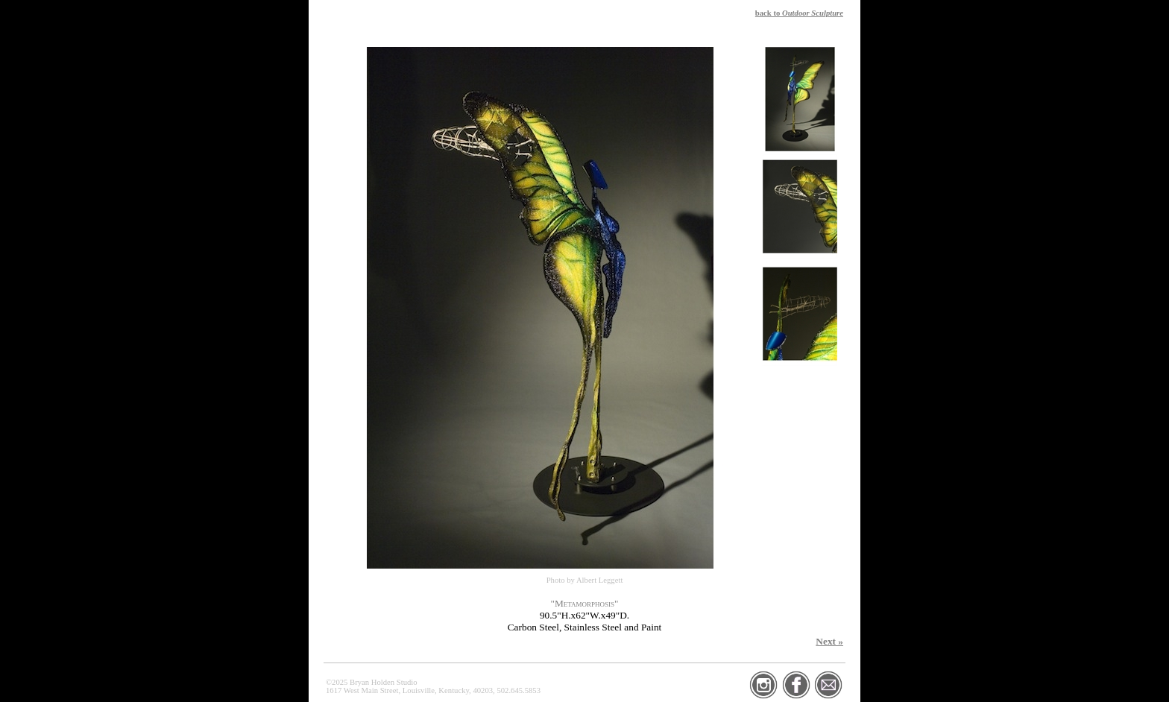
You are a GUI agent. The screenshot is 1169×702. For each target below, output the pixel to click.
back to (799, 13)
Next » (829, 641)
